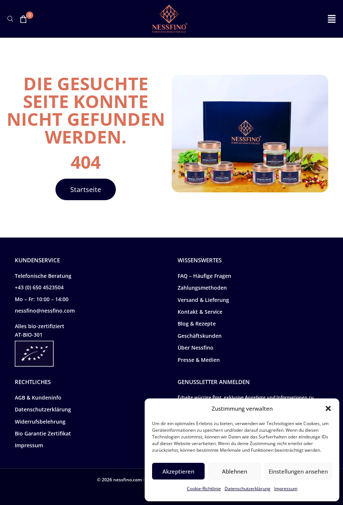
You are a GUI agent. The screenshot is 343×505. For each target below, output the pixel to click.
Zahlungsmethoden (202, 287)
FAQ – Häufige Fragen (204, 275)
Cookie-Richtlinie (204, 488)
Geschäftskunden (200, 335)
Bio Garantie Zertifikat (43, 433)
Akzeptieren (178, 471)
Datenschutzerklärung (247, 488)
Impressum (285, 488)
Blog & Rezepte (197, 323)
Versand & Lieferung (203, 299)
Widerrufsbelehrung (40, 421)
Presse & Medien (199, 359)
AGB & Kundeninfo (38, 397)
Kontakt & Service (200, 311)
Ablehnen (234, 471)
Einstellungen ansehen (298, 471)
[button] (328, 408)
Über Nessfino (195, 347)
